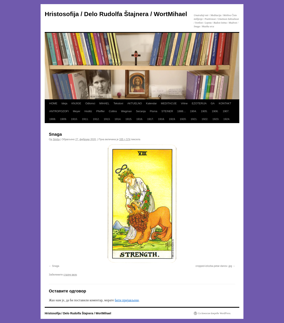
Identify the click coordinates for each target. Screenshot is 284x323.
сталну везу (70, 274)
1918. (161, 119)
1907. (226, 111)
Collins (113, 111)
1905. (204, 111)
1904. (193, 111)
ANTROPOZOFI (59, 111)
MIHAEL (104, 103)
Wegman (126, 111)
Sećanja (141, 111)
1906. (215, 111)
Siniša (56, 139)
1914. (117, 119)
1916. (139, 119)
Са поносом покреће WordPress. (214, 313)
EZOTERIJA (199, 103)
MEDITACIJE (169, 103)
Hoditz (88, 111)
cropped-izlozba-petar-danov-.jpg (214, 266)
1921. (194, 119)
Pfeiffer (100, 111)
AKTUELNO (134, 103)
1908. (52, 119)
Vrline (184, 103)
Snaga (55, 266)
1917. (150, 119)
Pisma (153, 111)
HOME (53, 103)
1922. (205, 119)
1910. (74, 119)
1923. (215, 119)
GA (213, 103)
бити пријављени (127, 300)
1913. (107, 119)
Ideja (64, 103)
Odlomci (90, 103)
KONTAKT (225, 103)
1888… (181, 111)
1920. (183, 119)
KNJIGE (76, 103)
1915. (128, 119)
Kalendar (151, 103)
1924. (226, 119)
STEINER (167, 111)
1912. (96, 119)
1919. (172, 119)
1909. (63, 119)
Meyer (76, 111)
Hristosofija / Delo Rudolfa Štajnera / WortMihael (116, 14)
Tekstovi (118, 103)
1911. (85, 119)
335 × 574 (124, 139)
